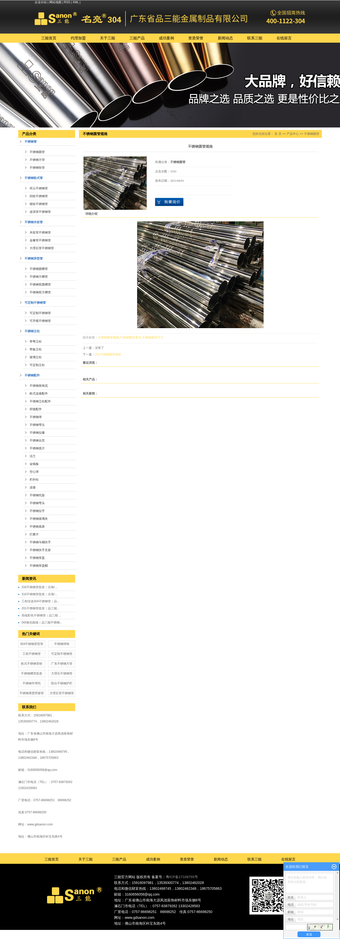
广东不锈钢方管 (61, 663)
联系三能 (254, 38)
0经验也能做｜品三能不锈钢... (42, 622)
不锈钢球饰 (61, 644)
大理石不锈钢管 (61, 673)
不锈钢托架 (37, 495)
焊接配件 (36, 409)
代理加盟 (78, 38)
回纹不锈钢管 (39, 196)
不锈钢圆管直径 (130, 337)
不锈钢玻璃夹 (39, 518)
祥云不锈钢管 (39, 188)
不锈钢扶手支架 (40, 550)
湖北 (210, 932)
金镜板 (34, 464)
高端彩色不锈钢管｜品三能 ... (41, 615)
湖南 (203, 932)
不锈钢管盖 (37, 558)
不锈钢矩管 (37, 167)
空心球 (34, 472)
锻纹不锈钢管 (39, 204)
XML (76, 2)
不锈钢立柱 (32, 331)
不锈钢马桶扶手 (40, 542)
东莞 (169, 932)
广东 (155, 932)
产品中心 (293, 134)
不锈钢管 (31, 141)
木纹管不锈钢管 (40, 232)
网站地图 (55, 2)
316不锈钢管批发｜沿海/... (39, 587)
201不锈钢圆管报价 (108, 354)
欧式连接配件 (39, 393)
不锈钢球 (36, 417)
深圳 (183, 932)
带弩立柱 (36, 341)
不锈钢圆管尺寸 (152, 337)
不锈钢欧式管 (34, 178)
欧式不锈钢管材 (31, 663)
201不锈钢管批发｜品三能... (40, 608)
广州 (176, 932)
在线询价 (169, 202)
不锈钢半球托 (32, 683)
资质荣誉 (195, 38)
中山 (190, 932)
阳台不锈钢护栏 (61, 683)
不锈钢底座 (37, 526)
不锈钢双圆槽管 (40, 284)
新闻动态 (225, 38)
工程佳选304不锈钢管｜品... (40, 601)
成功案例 (166, 38)
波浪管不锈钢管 (40, 212)
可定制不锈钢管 (35, 302)
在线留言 (284, 38)
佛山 (162, 932)
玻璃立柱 (36, 357)
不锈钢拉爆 (37, 432)
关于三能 (107, 38)
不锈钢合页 (37, 440)
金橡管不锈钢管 (40, 240)
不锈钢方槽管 (39, 276)
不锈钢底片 (37, 448)
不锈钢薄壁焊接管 (31, 693)
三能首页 (48, 38)
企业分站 (41, 2)
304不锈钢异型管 (31, 644)
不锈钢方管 (37, 160)
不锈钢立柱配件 (40, 401)
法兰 (33, 456)
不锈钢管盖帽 (39, 565)
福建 (197, 932)
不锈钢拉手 (37, 511)
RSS (67, 2)
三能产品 (137, 38)
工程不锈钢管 (32, 654)
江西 (217, 932)
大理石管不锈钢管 (42, 248)
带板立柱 (36, 349)
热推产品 (126, 932)
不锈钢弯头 (37, 425)
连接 (33, 487)
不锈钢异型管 (34, 258)
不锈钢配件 (32, 375)
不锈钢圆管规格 (108, 337)
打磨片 (34, 534)
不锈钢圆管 (37, 152)
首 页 (277, 134)
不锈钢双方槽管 (40, 292)
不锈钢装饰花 (39, 385)
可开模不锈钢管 (40, 321)
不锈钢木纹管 (34, 222)
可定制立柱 (37, 365)
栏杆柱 (34, 479)
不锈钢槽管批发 (31, 673)
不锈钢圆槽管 (39, 269)
